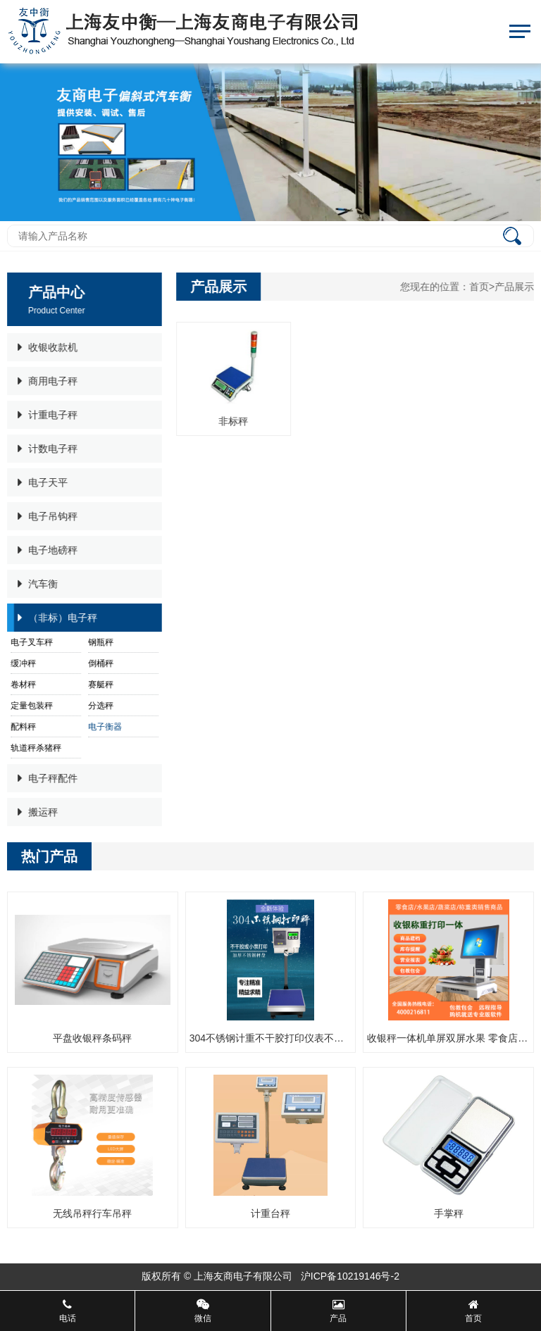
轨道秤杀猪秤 (34, 748)
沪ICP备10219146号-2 (350, 1276)
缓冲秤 (22, 663)
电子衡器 (103, 727)
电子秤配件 (46, 778)
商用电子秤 (46, 381)
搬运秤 (36, 812)
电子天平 (41, 482)
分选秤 (99, 706)
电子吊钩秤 (46, 516)
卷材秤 (22, 684)
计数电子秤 (46, 449)
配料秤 (22, 727)
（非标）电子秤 (56, 618)
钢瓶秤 (99, 642)
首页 (480, 286)
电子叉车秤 (30, 642)
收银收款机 (46, 347)
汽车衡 (36, 584)
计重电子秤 (46, 415)
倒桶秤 (99, 663)
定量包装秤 (30, 706)
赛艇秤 (99, 684)
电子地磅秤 (46, 550)
